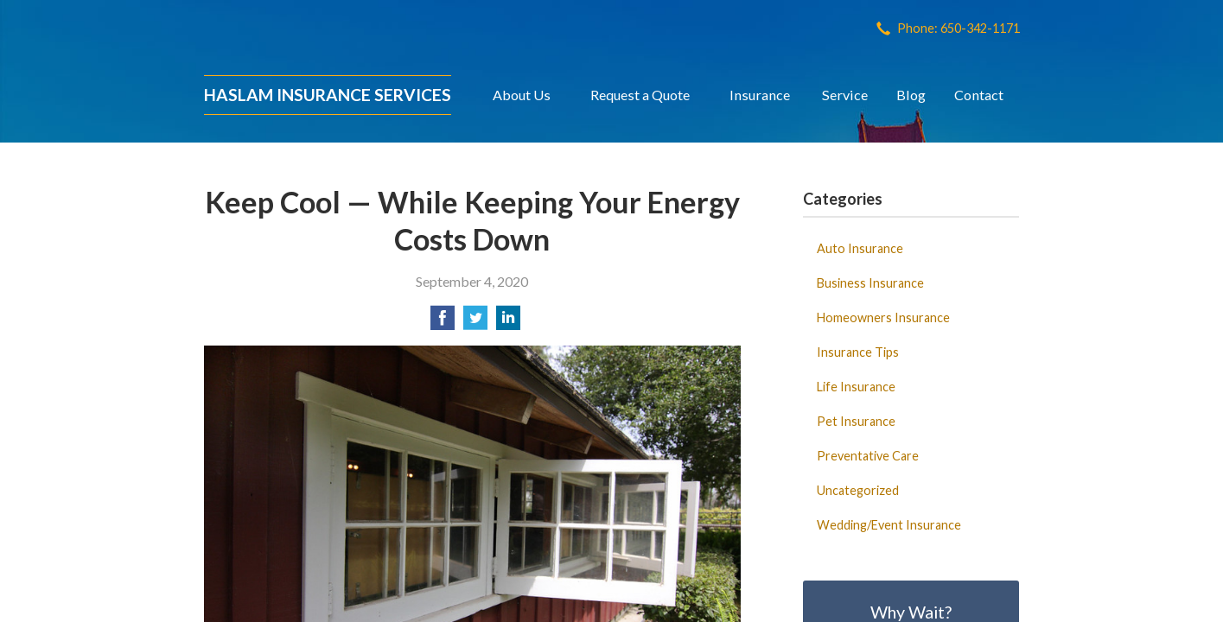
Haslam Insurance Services (327, 95)
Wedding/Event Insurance (889, 524)
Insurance (759, 94)
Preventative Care (868, 455)
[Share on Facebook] (442, 322)
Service (845, 94)
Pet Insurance (856, 421)
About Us (522, 94)
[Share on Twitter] (475, 322)
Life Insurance (856, 386)
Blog (911, 94)
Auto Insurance (860, 248)
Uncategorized (858, 490)
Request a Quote (640, 94)
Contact (978, 94)
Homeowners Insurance (883, 317)
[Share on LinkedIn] (508, 322)
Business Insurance (870, 283)
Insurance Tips (858, 352)
